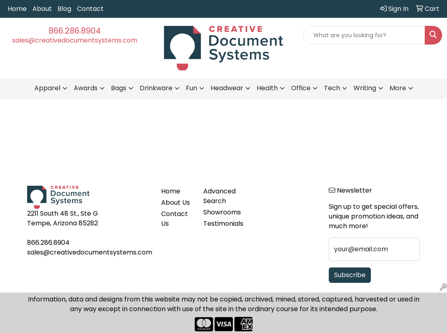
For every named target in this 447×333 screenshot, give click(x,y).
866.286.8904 (75, 30)
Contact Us (174, 218)
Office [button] (301, 88)
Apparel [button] (47, 88)
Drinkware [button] (156, 88)
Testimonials (219, 223)
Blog (64, 8)
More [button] (398, 88)
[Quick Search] (364, 35)
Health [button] (267, 88)
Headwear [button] (227, 88)
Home (17, 8)
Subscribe (350, 275)
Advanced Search (219, 196)
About (42, 8)
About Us (175, 202)
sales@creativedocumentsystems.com (74, 40)
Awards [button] (86, 88)
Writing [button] (364, 88)
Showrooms (219, 212)
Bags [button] (118, 88)
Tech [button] (332, 88)
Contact (90, 8)
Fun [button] (191, 88)
